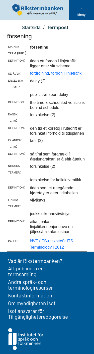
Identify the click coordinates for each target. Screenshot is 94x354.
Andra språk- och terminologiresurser (30, 285)
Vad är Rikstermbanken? (35, 261)
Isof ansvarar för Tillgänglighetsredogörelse (38, 314)
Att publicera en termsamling (26, 271)
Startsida (31, 27)
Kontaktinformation (30, 295)
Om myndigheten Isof (31, 303)
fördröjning (39, 73)
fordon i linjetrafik (66, 73)
